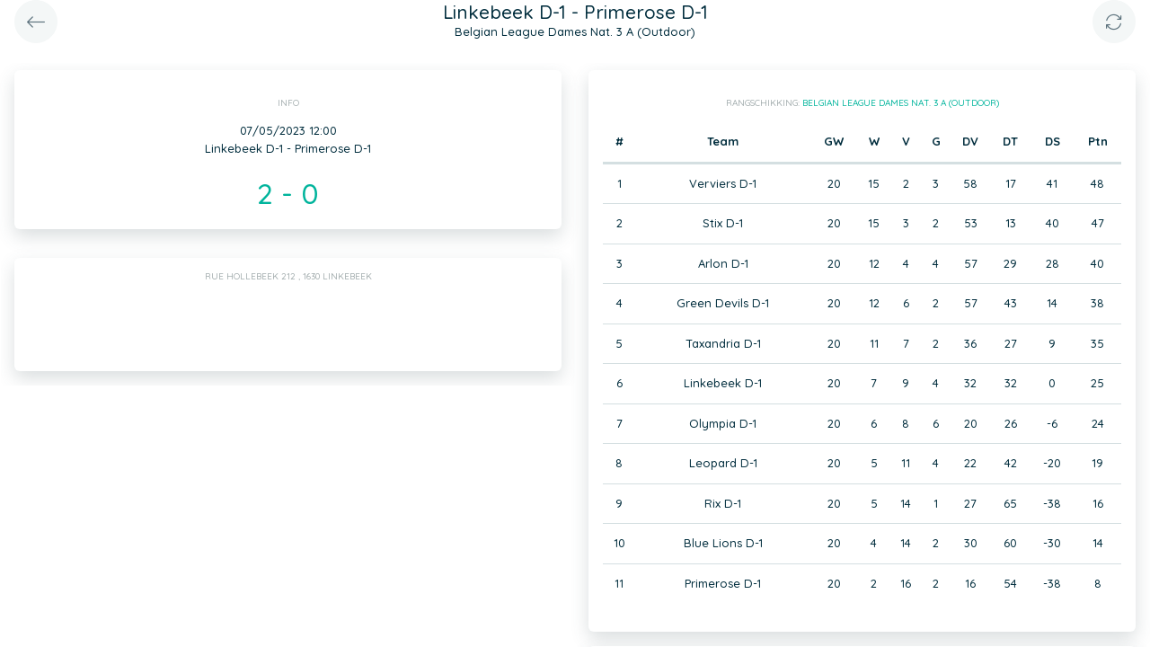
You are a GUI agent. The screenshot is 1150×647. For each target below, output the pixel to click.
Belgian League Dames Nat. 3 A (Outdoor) (900, 103)
